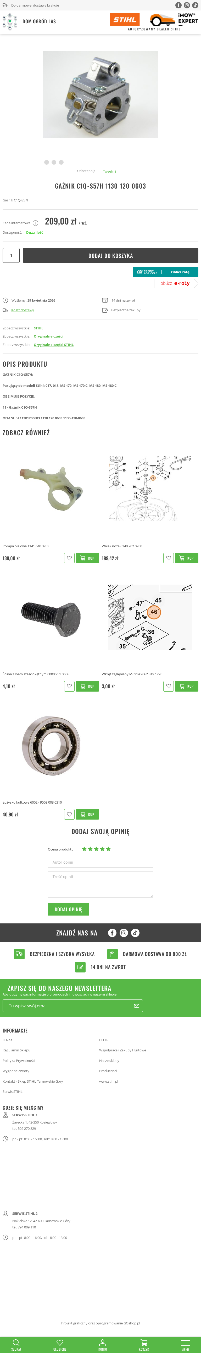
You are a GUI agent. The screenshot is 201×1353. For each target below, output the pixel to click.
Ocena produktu (61, 849)
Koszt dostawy (18, 310)
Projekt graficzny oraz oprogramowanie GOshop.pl (100, 1323)
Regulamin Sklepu (16, 1050)
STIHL (38, 328)
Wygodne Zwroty (16, 1070)
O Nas (7, 1040)
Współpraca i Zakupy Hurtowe (122, 1050)
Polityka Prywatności (19, 1060)
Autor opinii (63, 862)
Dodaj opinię (69, 909)
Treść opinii (63, 876)
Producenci (108, 1070)
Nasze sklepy (109, 1060)
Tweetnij (109, 171)
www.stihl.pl (108, 1081)
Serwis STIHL (13, 1091)
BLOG (103, 1040)
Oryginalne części (48, 336)
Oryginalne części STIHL (54, 344)
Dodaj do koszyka (110, 255)
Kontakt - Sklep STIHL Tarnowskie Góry (33, 1081)
